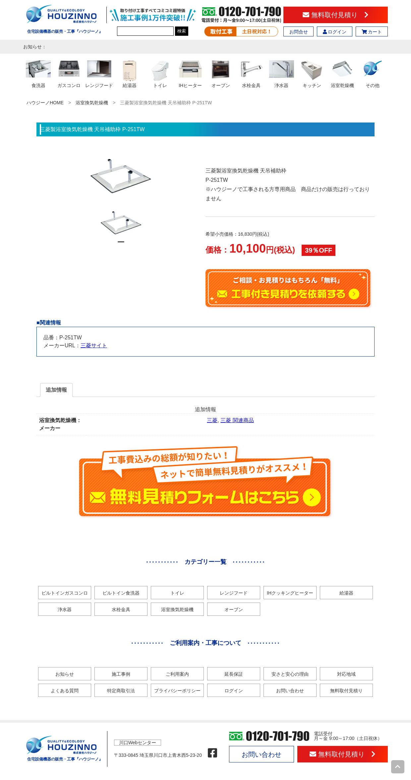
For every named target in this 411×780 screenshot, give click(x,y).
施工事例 (121, 674)
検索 (181, 30)
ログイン (335, 31)
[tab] (56, 390)
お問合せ (298, 31)
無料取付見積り (336, 15)
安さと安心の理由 (290, 674)
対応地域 (346, 674)
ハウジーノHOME (45, 102)
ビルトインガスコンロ (64, 593)
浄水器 (65, 609)
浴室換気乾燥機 (92, 102)
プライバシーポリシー (177, 690)
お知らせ (64, 674)
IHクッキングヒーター (290, 593)
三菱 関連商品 (237, 420)
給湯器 (346, 593)
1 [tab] (121, 244)
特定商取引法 (121, 690)
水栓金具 (121, 609)
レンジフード (234, 593)
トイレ (177, 593)
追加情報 (56, 390)
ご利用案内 (177, 674)
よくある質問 (65, 690)
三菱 (212, 420)
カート (372, 31)
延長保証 (233, 674)
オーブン (233, 609)
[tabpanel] (121, 223)
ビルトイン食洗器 (121, 593)
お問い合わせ (290, 690)
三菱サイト (94, 345)
